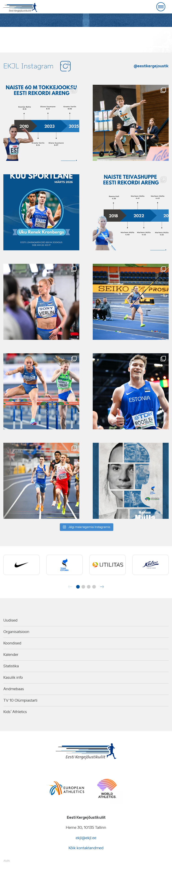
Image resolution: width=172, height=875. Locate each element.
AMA (6, 860)
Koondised (12, 643)
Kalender (10, 654)
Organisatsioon (16, 632)
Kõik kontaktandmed (86, 848)
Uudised (10, 620)
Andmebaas (13, 689)
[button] (78, 587)
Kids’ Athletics (15, 712)
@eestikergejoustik (151, 66)
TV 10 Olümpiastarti (20, 700)
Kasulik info (13, 677)
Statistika (11, 666)
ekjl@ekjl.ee (86, 838)
